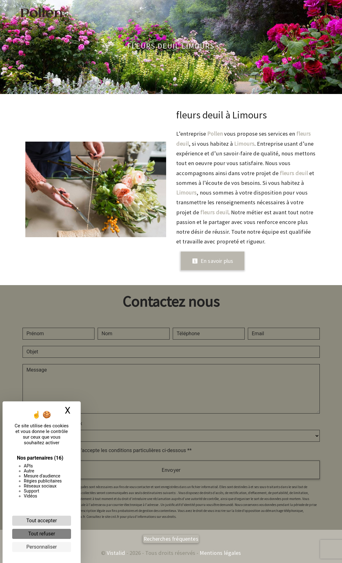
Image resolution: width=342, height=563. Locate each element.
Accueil (192, 12)
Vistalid (116, 552)
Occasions (282, 12)
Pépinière (255, 12)
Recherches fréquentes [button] (171, 538)
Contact (309, 12)
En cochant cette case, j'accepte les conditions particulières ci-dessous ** (110, 450)
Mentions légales (219, 552)
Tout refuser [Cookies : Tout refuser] (41, 534)
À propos (212, 12)
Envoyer (171, 469)
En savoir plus (212, 260)
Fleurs (232, 12)
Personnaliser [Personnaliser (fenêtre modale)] (41, 547)
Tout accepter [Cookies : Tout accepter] (41, 521)
